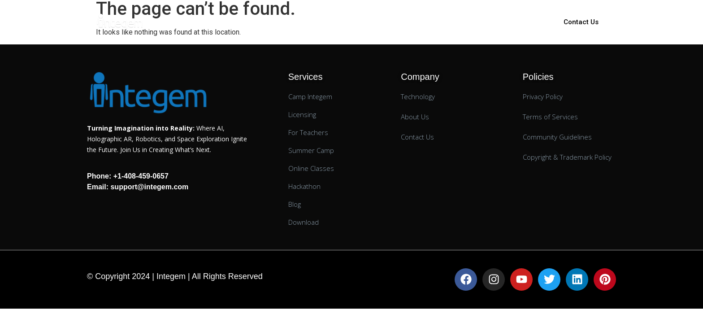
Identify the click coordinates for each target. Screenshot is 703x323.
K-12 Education (271, 22)
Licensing (330, 22)
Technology (437, 22)
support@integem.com (148, 187)
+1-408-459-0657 (141, 176)
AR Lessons (381, 22)
